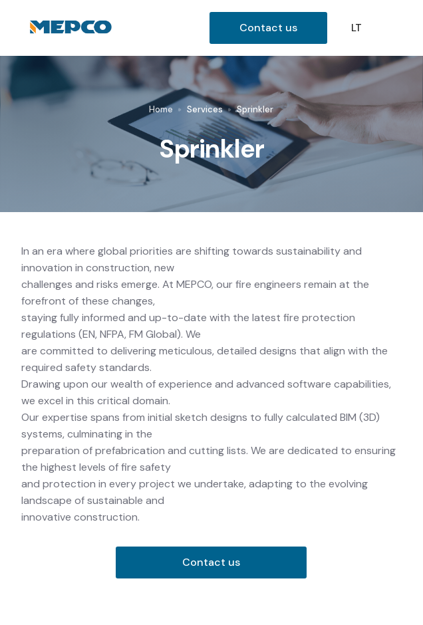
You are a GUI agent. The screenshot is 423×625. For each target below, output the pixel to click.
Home (161, 109)
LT (356, 28)
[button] (394, 28)
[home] (115, 28)
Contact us (268, 28)
